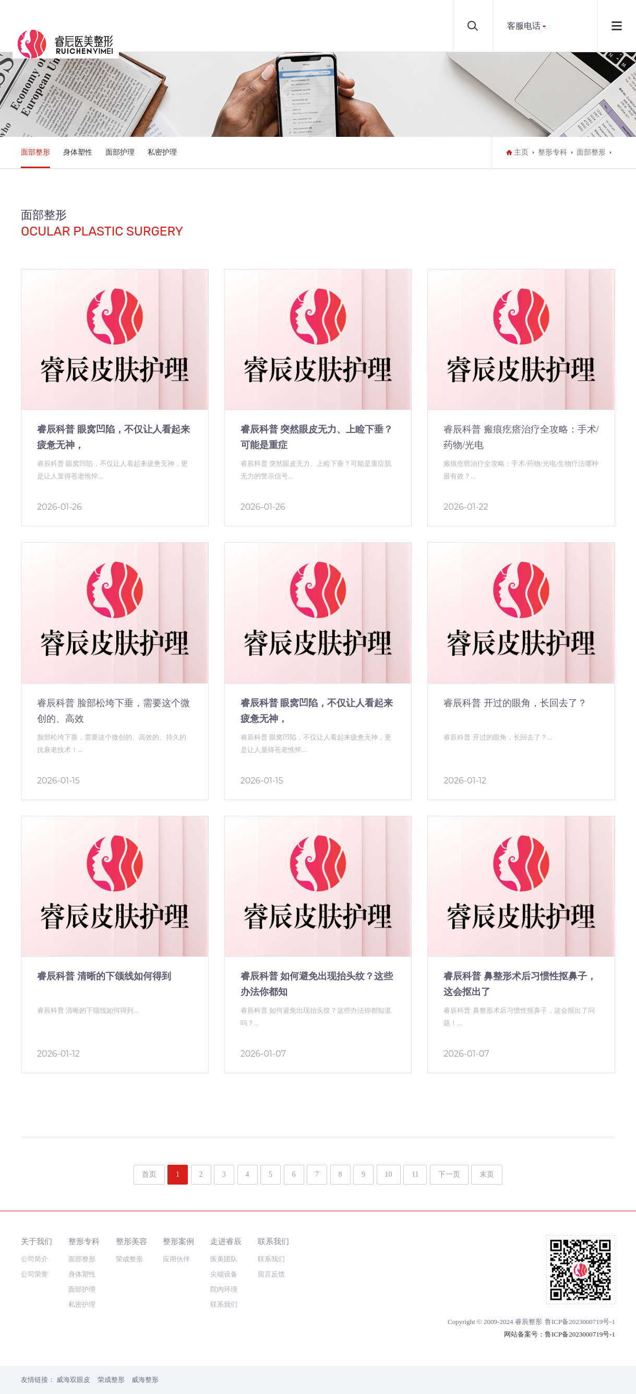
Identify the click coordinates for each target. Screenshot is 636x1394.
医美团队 (223, 1259)
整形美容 (131, 1241)
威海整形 (145, 1380)
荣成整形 (129, 1259)
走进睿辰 (226, 1241)
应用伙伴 (176, 1259)
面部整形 (35, 152)
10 (388, 1174)
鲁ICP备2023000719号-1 (580, 1322)
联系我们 (223, 1304)
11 (415, 1174)
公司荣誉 (34, 1274)
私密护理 (162, 152)
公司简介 (34, 1259)
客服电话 (524, 25)
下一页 (449, 1174)
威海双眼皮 (73, 1380)
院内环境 (223, 1289)
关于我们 (36, 1241)
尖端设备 (223, 1274)
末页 (486, 1174)
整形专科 (552, 152)
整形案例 (178, 1241)
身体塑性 (77, 152)
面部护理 (120, 152)
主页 (521, 152)
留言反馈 (271, 1274)
